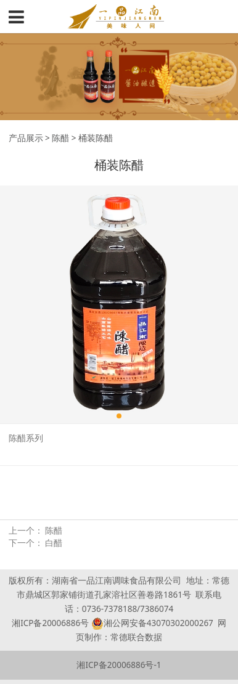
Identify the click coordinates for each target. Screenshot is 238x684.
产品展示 (26, 138)
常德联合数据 (136, 637)
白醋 (53, 542)
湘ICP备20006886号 (50, 623)
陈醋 (60, 138)
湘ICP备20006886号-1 (118, 664)
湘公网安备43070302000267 (158, 623)
